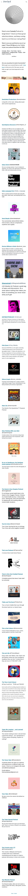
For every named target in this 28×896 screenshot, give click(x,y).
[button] (1, 2)
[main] (14, 35)
